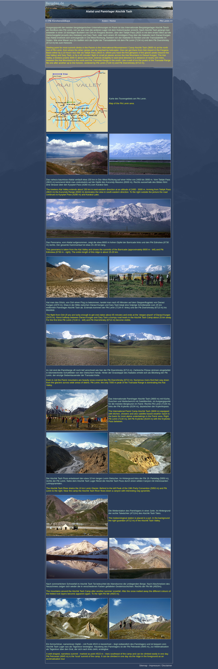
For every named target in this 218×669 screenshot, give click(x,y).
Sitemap (143, 665)
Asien (105, 21)
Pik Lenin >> (166, 21)
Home (113, 21)
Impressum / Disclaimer (160, 665)
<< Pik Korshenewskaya (57, 21)
